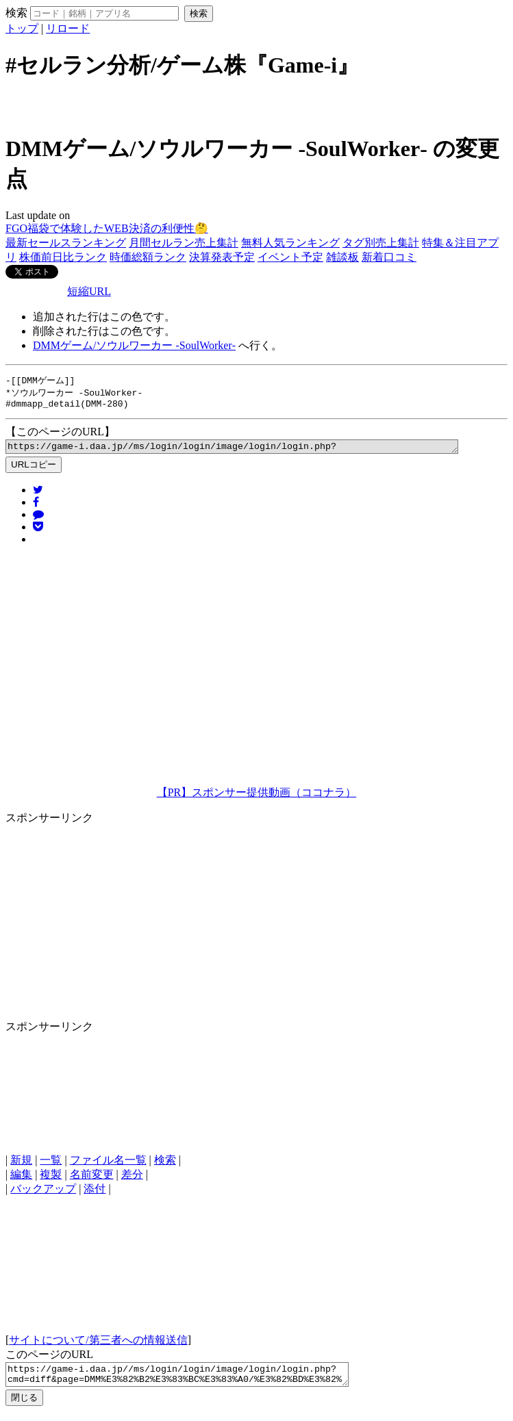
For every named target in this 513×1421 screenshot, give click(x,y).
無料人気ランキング (290, 242)
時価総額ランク (148, 257)
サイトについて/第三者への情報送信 (98, 1345)
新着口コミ (389, 257)
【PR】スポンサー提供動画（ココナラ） (257, 798)
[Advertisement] (257, 105)
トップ (21, 28)
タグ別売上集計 (380, 242)
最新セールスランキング (65, 242)
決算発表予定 (222, 257)
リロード (68, 28)
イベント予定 (290, 257)
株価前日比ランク (63, 257)
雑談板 (342, 257)
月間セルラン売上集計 (183, 242)
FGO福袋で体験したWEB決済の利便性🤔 (106, 228)
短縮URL (89, 291)
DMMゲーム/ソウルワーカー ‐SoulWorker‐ (134, 345)
